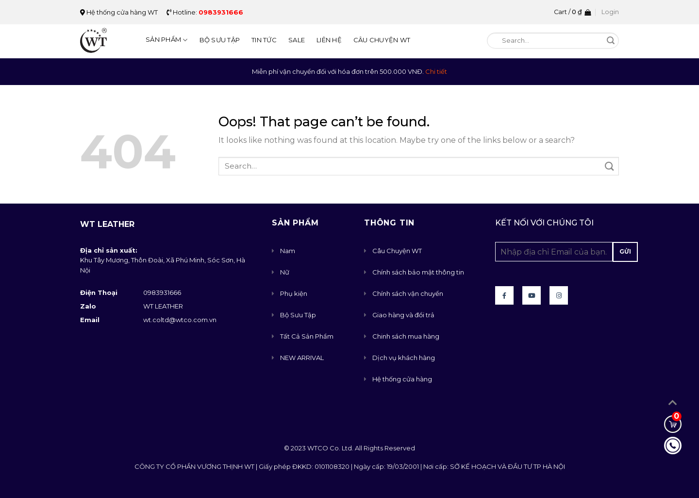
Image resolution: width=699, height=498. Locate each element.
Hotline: (204, 12)
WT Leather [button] (107, 224)
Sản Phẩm (167, 40)
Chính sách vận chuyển (407, 293)
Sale (296, 40)
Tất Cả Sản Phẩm (306, 336)
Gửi (625, 251)
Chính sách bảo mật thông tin (418, 272)
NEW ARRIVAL (302, 357)
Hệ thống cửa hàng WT (119, 12)
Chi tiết (436, 71)
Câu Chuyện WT (381, 40)
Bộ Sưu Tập (220, 40)
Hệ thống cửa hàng (402, 379)
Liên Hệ (329, 40)
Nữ (284, 272)
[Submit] (611, 41)
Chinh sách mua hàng (405, 336)
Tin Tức (264, 40)
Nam (287, 251)
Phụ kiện (293, 293)
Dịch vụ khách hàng (403, 357)
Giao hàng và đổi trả (403, 315)
